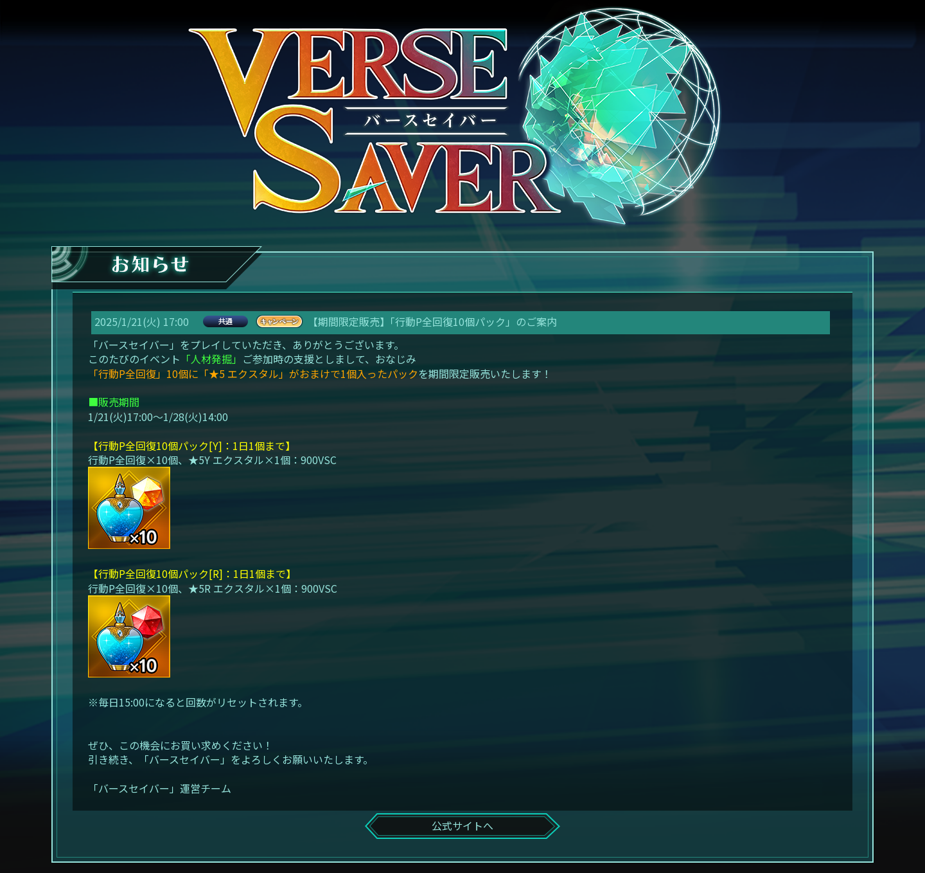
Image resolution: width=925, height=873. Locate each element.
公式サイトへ (462, 825)
